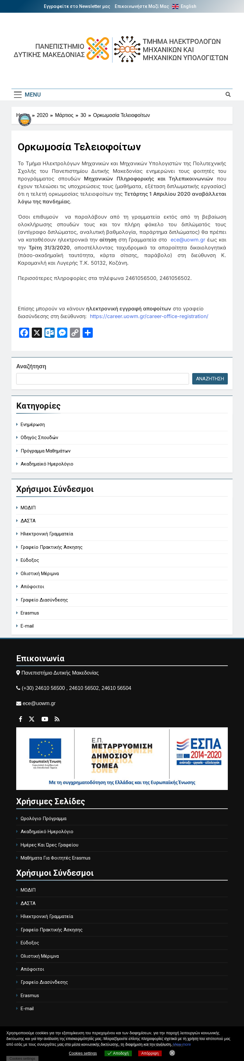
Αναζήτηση (31, 366)
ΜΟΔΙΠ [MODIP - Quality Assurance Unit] (28, 507)
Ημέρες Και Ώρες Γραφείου (49, 844)
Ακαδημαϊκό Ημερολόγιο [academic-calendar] (47, 463)
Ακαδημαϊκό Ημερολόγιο (47, 831)
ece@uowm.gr (188, 239)
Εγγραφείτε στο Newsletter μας (77, 6)
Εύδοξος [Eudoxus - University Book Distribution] (30, 560)
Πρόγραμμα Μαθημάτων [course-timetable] (46, 450)
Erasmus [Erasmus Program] (30, 613)
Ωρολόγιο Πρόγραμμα (43, 818)
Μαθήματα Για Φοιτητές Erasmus (56, 857)
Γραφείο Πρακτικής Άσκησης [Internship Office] (52, 547)
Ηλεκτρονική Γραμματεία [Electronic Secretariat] (47, 534)
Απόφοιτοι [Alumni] (32, 586)
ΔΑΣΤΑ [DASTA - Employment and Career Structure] (28, 520)
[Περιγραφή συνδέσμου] (25, 133)
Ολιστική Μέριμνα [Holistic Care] (40, 573)
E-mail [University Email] (27, 626)
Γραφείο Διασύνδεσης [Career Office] (44, 599)
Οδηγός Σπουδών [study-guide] (39, 437)
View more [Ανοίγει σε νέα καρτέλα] (182, 1044)
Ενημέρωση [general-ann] (33, 424)
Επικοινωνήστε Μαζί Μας (142, 6)
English (188, 6)
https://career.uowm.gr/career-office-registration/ (149, 316)
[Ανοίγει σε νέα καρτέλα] (24, 333)
